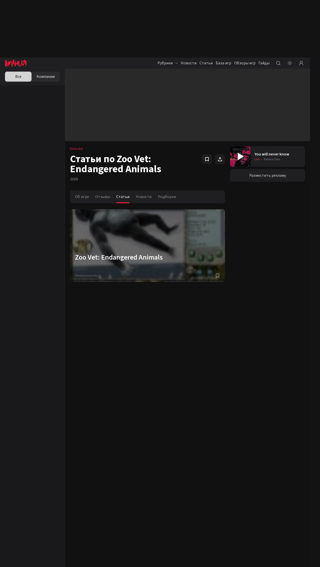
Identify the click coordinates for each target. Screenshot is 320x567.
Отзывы (102, 196)
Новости (188, 63)
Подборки (167, 196)
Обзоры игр (245, 63)
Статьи (206, 63)
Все (18, 76)
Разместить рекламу (267, 175)
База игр (223, 63)
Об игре (82, 196)
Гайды (264, 63)
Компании (45, 76)
